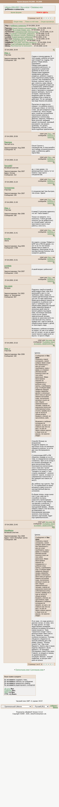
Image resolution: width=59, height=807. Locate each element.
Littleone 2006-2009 (12, 7)
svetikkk (7, 266)
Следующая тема (37, 670)
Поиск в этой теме (32, 21)
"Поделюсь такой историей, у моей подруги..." (44, 343)
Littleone (53, 705)
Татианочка (9, 188)
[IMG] (6, 692)
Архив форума (16, 12)
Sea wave (8, 286)
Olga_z (7, 53)
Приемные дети (37, 7)
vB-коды (7, 689)
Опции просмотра (47, 21)
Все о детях (25, 7)
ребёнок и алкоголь (18, 25)
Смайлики (8, 690)
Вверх (55, 707)
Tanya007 (8, 166)
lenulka (7, 239)
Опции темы (18, 21)
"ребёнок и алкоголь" (51, 136)
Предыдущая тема (22, 670)
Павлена (8, 142)
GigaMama (8, 530)
